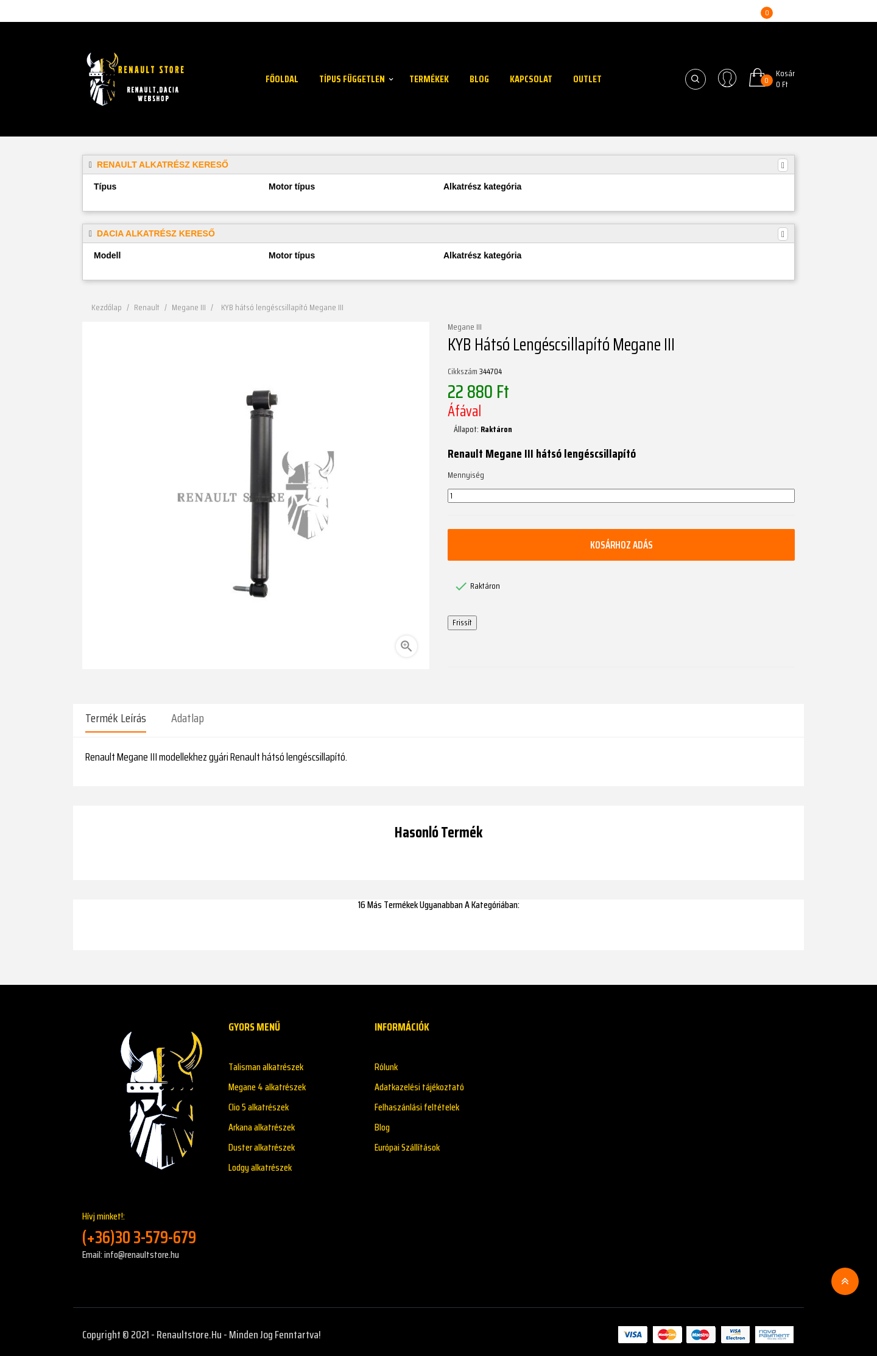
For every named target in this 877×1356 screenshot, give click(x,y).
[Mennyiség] (621, 496)
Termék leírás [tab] (115, 718)
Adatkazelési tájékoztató (419, 1081)
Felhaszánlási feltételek (417, 1101)
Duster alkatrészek (261, 1141)
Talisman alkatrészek (265, 1061)
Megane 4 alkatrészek (267, 1081)
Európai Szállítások (407, 1141)
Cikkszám (462, 371)
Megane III (465, 327)
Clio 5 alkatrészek (258, 1101)
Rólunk (386, 1061)
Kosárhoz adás (621, 545)
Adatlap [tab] (187, 718)
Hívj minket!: (146, 1223)
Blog (382, 1121)
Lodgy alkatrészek (260, 1162)
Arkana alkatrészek (261, 1121)
